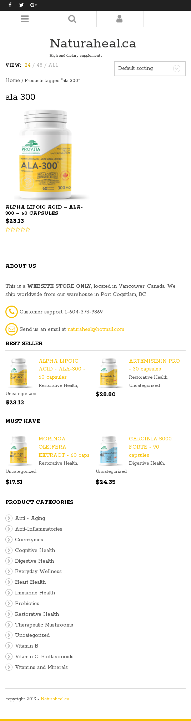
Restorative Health (58, 385)
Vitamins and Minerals (41, 667)
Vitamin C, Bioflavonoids (44, 657)
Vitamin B (26, 646)
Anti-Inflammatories (38, 529)
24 (28, 65)
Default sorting (135, 68)
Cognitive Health (35, 550)
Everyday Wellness (38, 571)
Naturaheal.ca (93, 43)
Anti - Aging (30, 518)
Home (12, 80)
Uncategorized (20, 394)
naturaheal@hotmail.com (95, 329)
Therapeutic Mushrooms (44, 625)
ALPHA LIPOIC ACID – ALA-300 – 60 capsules (44, 210)
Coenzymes (29, 540)
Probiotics (27, 603)
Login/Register (119, 19)
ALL (53, 65)
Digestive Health (146, 463)
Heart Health (30, 582)
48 (39, 65)
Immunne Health (35, 593)
